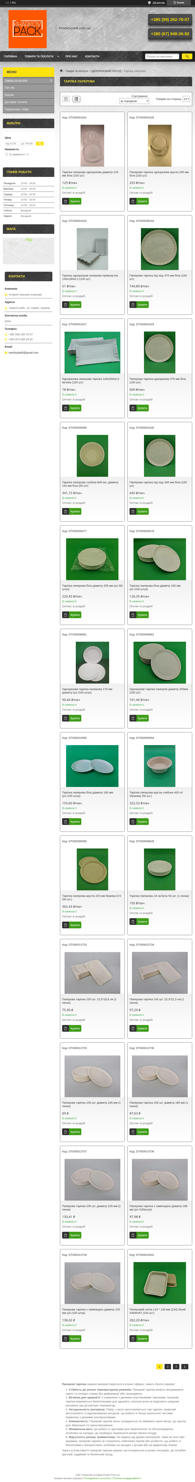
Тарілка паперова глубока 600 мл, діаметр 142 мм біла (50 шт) (90, 484)
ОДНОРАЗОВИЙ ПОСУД (106, 71)
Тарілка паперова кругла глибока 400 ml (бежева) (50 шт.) (156, 794)
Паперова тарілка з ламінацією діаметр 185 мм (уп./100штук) (158, 1207)
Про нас (71, 56)
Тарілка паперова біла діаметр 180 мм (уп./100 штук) (87, 794)
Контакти (92, 56)
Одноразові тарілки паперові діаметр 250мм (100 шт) (158, 690)
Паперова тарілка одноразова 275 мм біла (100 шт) (157, 380)
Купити (75, 201)
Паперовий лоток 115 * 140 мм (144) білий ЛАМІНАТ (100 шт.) (157, 1311)
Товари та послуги (39, 56)
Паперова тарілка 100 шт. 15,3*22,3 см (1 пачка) (156, 1001)
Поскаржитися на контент (97, 1478)
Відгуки (9, 94)
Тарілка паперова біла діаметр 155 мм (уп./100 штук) (155, 587)
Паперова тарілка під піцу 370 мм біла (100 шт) (158, 277)
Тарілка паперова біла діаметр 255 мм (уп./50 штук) (92, 587)
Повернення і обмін (17, 109)
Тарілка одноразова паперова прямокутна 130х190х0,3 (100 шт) (90, 277)
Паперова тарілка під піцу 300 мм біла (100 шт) (158, 484)
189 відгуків (159, 2)
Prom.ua (115, 1475)
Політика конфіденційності (127, 1478)
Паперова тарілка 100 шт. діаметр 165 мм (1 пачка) (91, 1104)
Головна (10, 56)
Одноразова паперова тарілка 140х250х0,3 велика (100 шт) (90, 380)
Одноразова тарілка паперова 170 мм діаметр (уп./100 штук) (87, 690)
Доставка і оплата (16, 102)
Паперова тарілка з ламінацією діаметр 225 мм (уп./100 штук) (91, 1311)
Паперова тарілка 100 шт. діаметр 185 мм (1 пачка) (158, 1104)
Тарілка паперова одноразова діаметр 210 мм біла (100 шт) (90, 173)
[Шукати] (187, 56)
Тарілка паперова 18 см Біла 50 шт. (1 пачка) (159, 895)
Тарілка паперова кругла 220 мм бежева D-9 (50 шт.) (91, 897)
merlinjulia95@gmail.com (23, 352)
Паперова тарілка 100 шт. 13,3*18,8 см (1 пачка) (89, 1001)
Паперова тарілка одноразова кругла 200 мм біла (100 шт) (159, 173)
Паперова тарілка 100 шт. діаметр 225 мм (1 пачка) (91, 1207)
